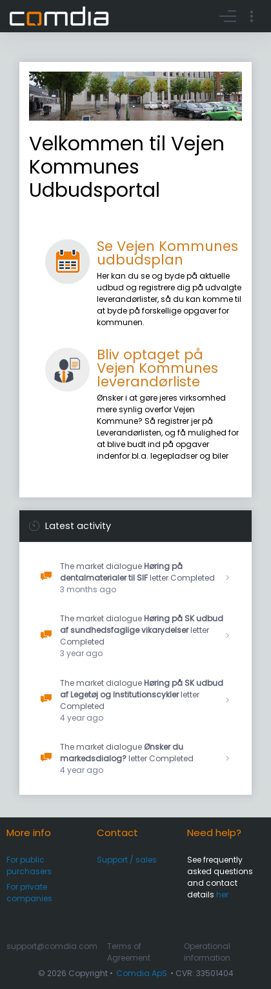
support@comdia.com (51, 946)
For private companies (29, 892)
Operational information (207, 952)
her (222, 894)
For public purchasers (29, 865)
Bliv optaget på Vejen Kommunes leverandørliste (157, 368)
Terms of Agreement (128, 952)
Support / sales (127, 859)
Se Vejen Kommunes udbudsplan (167, 253)
